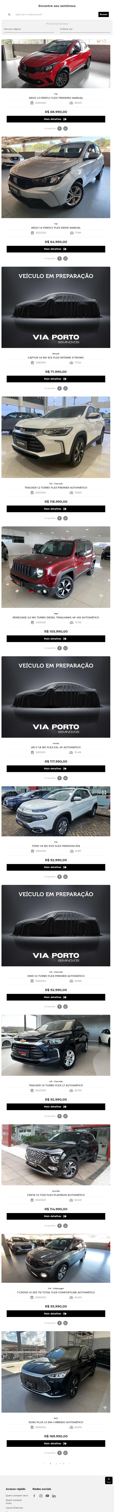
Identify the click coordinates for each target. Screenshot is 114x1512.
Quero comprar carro (17, 1495)
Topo (109, 1480)
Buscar (103, 14)
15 (63, 1464)
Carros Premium (14, 1508)
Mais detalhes (55, 119)
